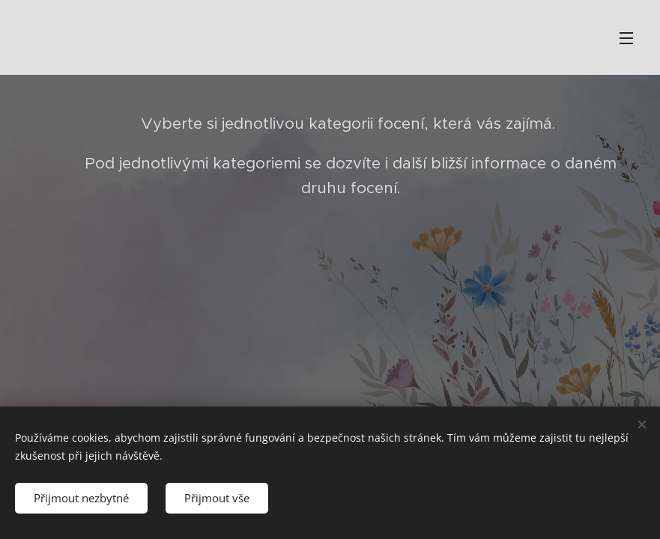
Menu (626, 38)
